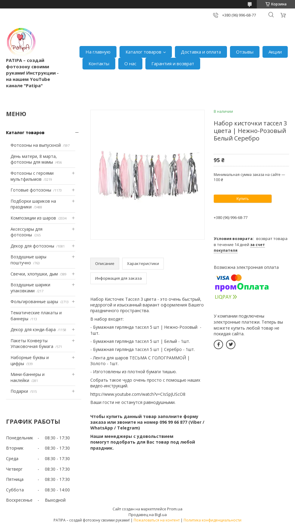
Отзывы (244, 52)
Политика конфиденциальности (212, 520)
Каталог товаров (143, 52)
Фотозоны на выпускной (36, 145)
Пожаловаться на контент (157, 520)
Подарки (19, 391)
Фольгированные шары (34, 301)
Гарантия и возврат (172, 63)
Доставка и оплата (201, 52)
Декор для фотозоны (32, 246)
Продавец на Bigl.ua (148, 514)
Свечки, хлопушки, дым (34, 274)
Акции (275, 52)
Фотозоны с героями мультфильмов (32, 176)
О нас (130, 63)
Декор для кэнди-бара (33, 329)
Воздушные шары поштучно (28, 260)
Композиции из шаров (33, 218)
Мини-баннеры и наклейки (28, 377)
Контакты (98, 63)
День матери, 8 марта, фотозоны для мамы (34, 159)
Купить (242, 198)
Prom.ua (174, 509)
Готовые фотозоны (31, 190)
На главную (97, 52)
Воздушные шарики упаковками (30, 288)
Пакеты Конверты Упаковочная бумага (32, 343)
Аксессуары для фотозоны (26, 232)
